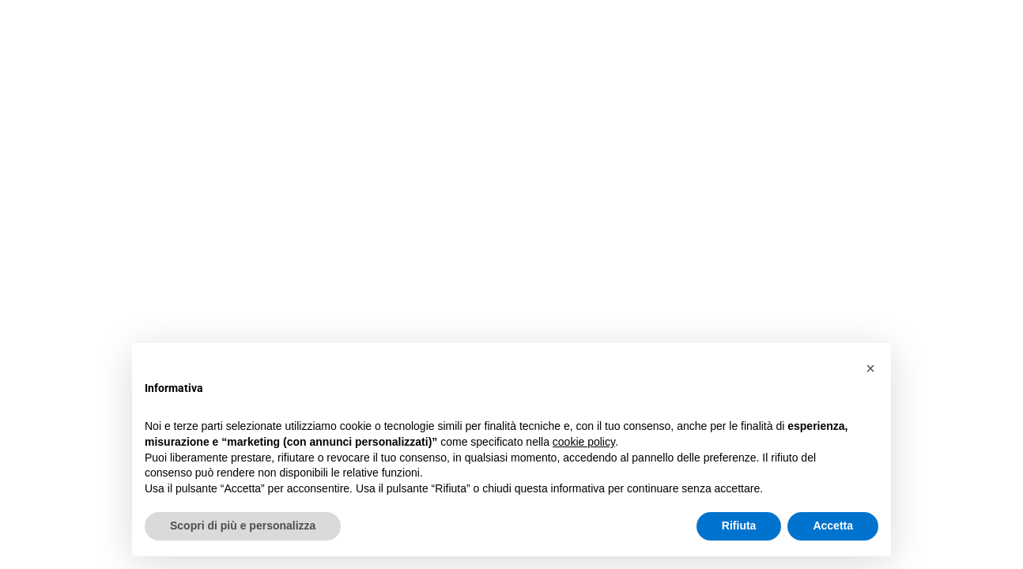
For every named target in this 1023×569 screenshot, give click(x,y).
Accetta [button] (833, 525)
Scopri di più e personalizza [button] (242, 525)
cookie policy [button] (584, 441)
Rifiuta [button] (739, 525)
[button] (870, 368)
